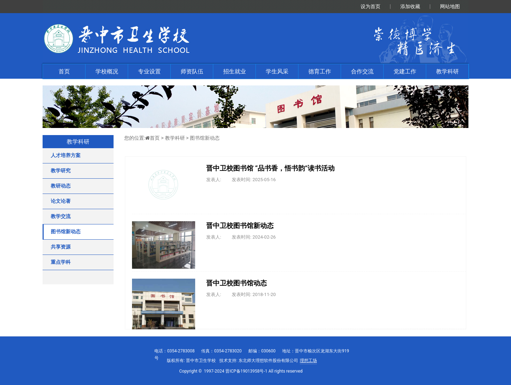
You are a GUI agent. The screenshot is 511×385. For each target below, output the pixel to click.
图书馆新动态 (205, 138)
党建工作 (405, 71)
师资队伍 (192, 71)
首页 (64, 71)
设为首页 (370, 6)
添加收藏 (410, 6)
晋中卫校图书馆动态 (236, 283)
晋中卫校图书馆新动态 (240, 226)
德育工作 (319, 71)
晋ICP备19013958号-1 (246, 371)
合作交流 (362, 71)
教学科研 (447, 71)
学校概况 (106, 71)
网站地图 (450, 6)
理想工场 (308, 360)
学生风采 (277, 71)
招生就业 (234, 71)
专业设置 (149, 71)
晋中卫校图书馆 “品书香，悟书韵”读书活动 (270, 168)
